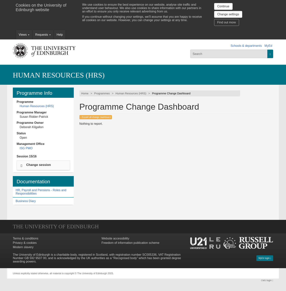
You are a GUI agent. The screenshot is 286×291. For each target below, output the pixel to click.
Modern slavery (23, 247)
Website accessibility (115, 238)
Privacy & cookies (25, 242)
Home (84, 93)
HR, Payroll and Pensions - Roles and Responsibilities (41, 192)
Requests (43, 34)
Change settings (228, 14)
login (267, 280)
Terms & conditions (25, 238)
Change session (38, 164)
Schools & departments (246, 45)
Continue (223, 6)
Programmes (102, 93)
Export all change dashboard (96, 117)
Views (24, 34)
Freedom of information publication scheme (130, 242)
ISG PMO (26, 148)
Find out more (226, 22)
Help (60, 34)
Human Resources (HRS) (59, 75)
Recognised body (125, 258)
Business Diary (26, 201)
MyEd (268, 45)
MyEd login (264, 258)
